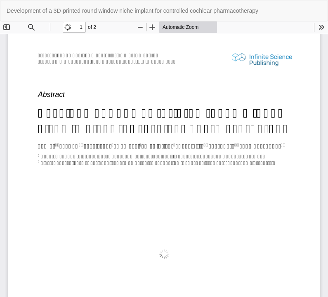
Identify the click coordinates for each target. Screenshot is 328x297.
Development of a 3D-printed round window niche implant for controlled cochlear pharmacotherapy (132, 10)
